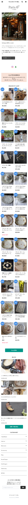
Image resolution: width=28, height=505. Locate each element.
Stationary (4, 468)
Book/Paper (4, 459)
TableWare (4, 436)
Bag (2, 455)
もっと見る (14, 350)
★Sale (3, 473)
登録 (23, 487)
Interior (3, 441)
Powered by (14, 497)
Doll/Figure (4, 464)
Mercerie (3, 445)
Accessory (4, 450)
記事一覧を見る (14, 427)
